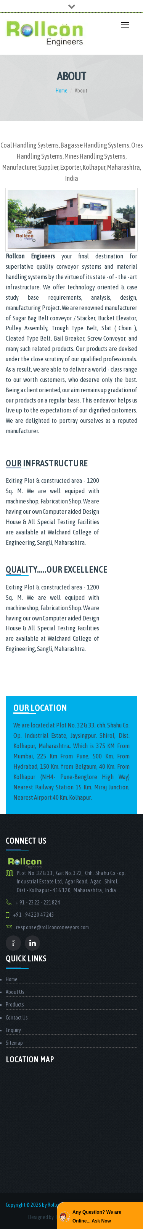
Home (61, 91)
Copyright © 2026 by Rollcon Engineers (45, 1205)
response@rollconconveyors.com (52, 927)
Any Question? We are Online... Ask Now (96, 1216)
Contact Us (17, 1018)
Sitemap (14, 1043)
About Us (15, 992)
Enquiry (13, 1030)
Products (15, 1005)
